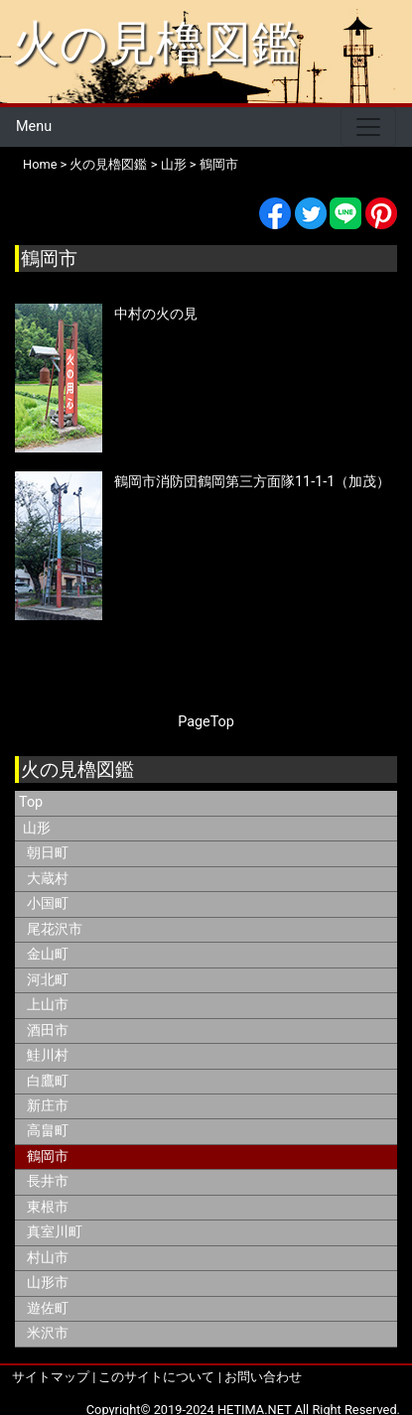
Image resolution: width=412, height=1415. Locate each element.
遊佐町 (48, 1308)
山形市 (48, 1282)
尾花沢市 (54, 929)
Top (31, 802)
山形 (174, 164)
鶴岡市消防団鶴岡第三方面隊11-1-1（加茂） (252, 481)
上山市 (48, 1004)
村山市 (48, 1257)
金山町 (48, 954)
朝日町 (48, 852)
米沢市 (48, 1333)
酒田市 (48, 1030)
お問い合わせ (263, 1376)
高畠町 (48, 1130)
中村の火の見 (156, 314)
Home (40, 164)
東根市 (48, 1207)
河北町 (48, 979)
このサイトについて (156, 1376)
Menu (34, 126)
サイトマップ (50, 1376)
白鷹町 (48, 1081)
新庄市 (48, 1105)
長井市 (48, 1181)
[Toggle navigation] (368, 127)
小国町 (48, 903)
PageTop (206, 721)
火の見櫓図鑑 (155, 43)
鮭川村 (48, 1055)
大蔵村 (48, 878)
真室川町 (54, 1231)
